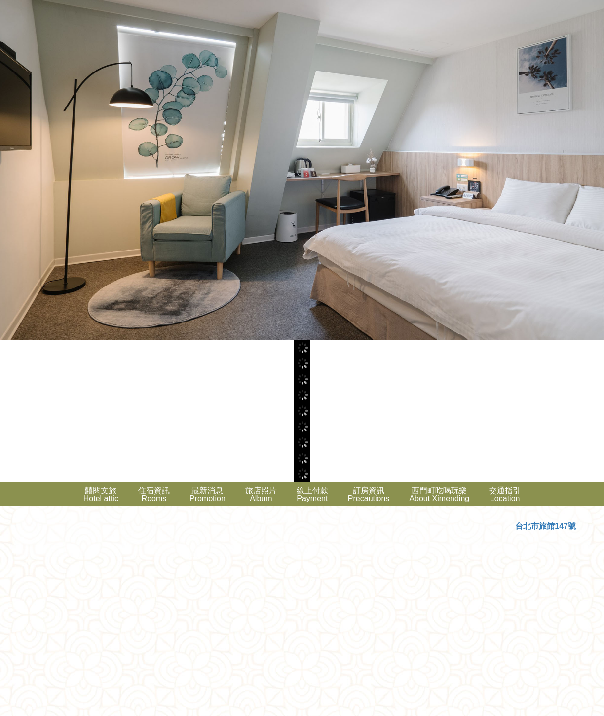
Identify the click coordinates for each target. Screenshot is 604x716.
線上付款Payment (312, 494)
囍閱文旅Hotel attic (100, 494)
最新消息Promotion (207, 494)
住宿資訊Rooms (154, 494)
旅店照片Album (261, 494)
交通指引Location (505, 494)
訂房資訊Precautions (369, 494)
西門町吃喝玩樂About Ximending (439, 494)
